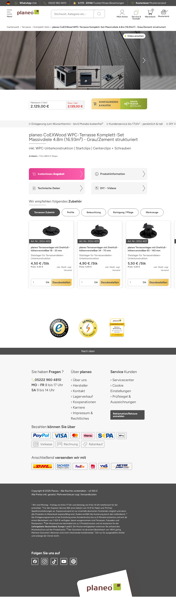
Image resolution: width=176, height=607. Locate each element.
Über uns (80, 380)
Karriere (79, 407)
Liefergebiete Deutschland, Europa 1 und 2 (51, 526)
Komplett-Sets (42, 27)
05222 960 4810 (57, 3)
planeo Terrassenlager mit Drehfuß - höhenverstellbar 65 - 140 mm (147, 249)
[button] (8, 3)
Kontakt (79, 391)
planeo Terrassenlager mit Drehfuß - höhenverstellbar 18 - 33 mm (50, 249)
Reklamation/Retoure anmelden (125, 415)
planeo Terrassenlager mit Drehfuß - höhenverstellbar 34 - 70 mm (98, 249)
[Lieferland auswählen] (8, 3)
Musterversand (151, 3)
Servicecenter (123, 380)
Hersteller (80, 385)
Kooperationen (84, 402)
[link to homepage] (28, 12)
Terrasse (26, 27)
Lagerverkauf (83, 396)
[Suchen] (99, 14)
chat (28, 3)
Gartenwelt (13, 27)
